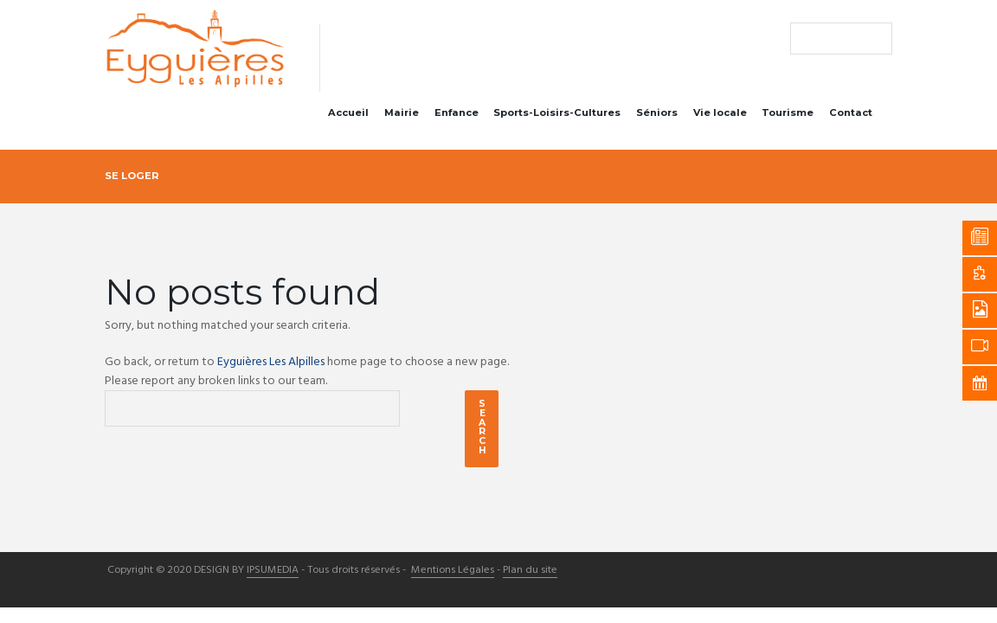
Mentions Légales (452, 571)
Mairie (401, 112)
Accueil (348, 112)
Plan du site (530, 571)
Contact (850, 112)
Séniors (657, 112)
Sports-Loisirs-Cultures (557, 112)
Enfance (456, 112)
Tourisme (788, 112)
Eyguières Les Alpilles (271, 362)
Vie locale (720, 112)
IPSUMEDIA (273, 571)
